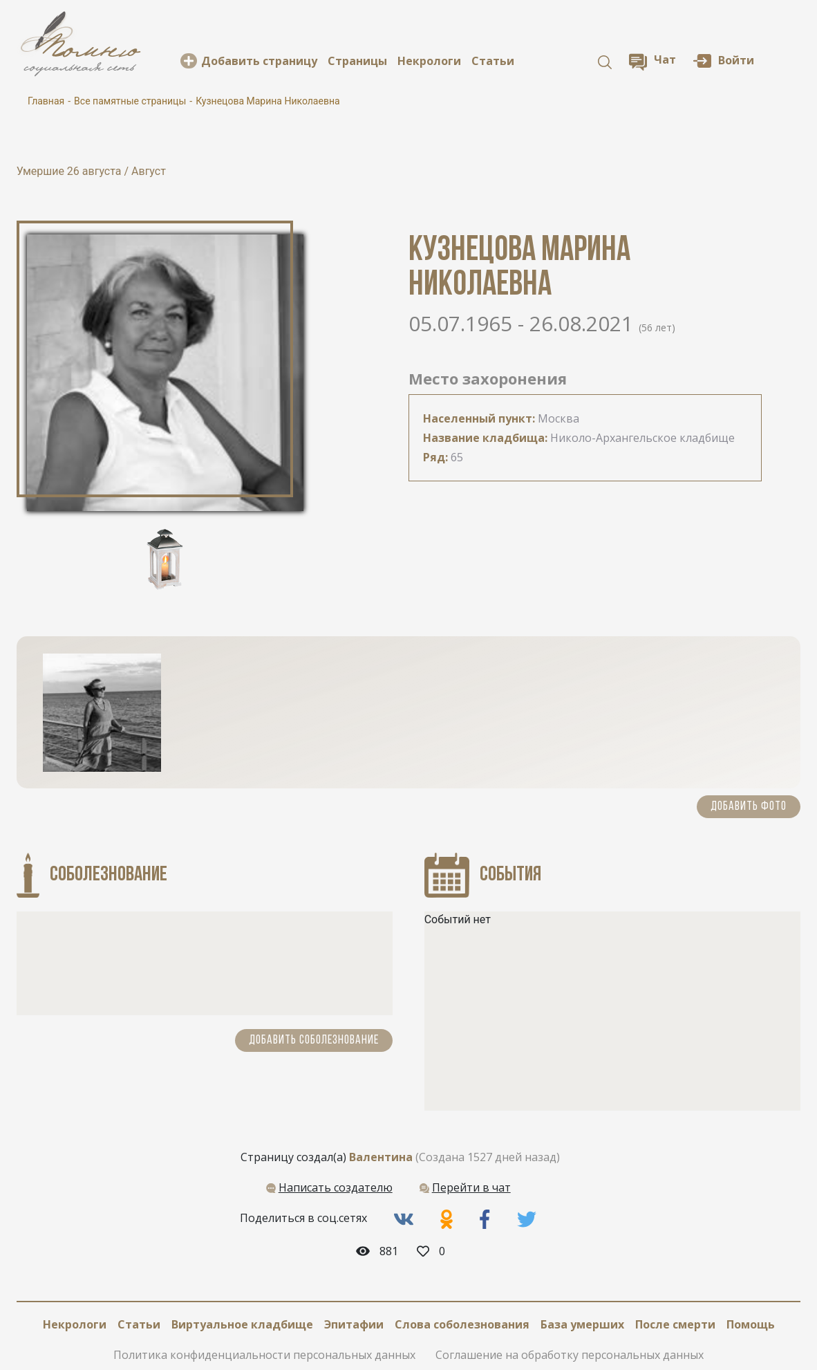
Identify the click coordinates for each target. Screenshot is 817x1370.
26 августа (95, 171)
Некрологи (429, 60)
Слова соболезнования (462, 1324)
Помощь (750, 1324)
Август (148, 171)
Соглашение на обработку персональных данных (569, 1354)
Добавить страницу (259, 60)
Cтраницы (357, 60)
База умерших (582, 1324)
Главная (46, 101)
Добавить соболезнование (314, 1040)
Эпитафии (354, 1324)
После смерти (675, 1324)
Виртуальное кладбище (242, 1324)
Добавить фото (749, 806)
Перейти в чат (471, 1187)
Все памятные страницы (130, 101)
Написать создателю (336, 1187)
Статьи (492, 60)
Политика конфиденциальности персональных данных (264, 1354)
